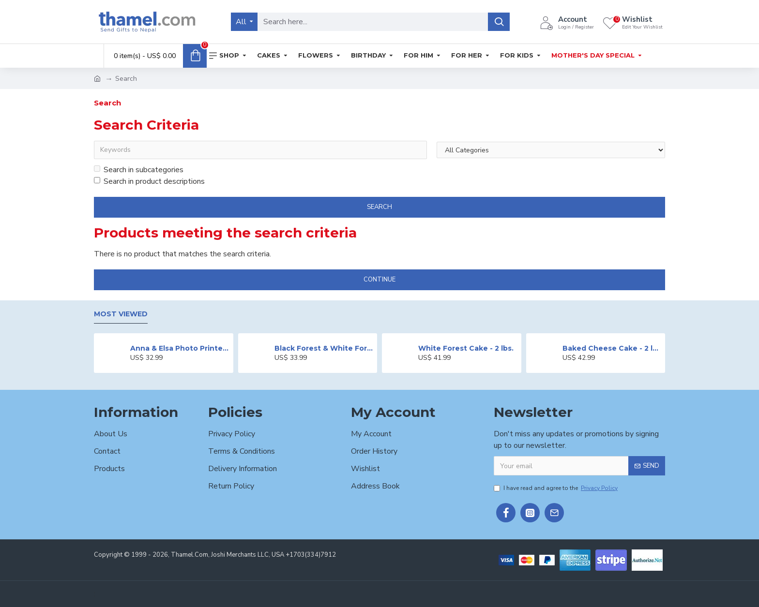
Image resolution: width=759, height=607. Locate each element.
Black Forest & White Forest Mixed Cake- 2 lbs (324, 348)
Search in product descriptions (149, 181)
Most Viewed (121, 314)
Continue (379, 279)
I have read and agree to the (556, 488)
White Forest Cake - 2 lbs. (466, 348)
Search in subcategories (138, 169)
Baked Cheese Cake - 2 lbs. (612, 348)
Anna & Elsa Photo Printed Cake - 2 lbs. (179, 348)
